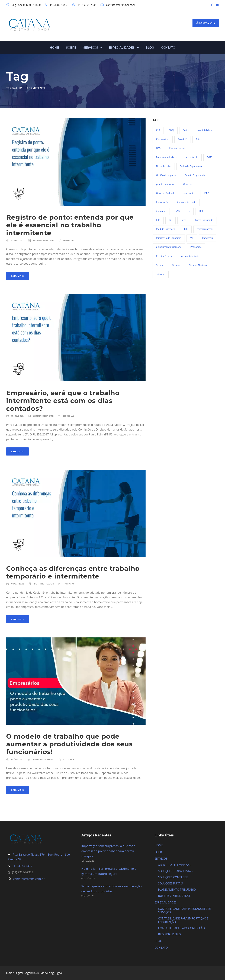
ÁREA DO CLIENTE (206, 22)
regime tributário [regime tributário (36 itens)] (190, 256)
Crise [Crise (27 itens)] (198, 139)
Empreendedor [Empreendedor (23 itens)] (177, 148)
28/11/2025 (88, 895)
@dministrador (43, 240)
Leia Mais (17, 275)
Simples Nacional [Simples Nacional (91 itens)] (198, 265)
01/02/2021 (17, 759)
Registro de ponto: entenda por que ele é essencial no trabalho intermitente (70, 225)
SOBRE (71, 47)
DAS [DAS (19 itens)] (158, 148)
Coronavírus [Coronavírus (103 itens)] (162, 139)
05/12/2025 (88, 878)
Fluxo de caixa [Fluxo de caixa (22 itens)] (163, 166)
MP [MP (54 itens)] (192, 237)
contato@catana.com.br (28, 879)
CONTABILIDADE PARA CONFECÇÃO (181, 928)
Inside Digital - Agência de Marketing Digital (34, 973)
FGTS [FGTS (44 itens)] (209, 157)
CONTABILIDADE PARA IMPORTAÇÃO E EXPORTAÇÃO (183, 920)
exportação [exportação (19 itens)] (192, 157)
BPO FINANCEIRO (169, 934)
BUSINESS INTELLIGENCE (174, 896)
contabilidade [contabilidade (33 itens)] (205, 130)
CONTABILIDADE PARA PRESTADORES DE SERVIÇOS (184, 910)
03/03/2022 (17, 584)
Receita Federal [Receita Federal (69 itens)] (164, 256)
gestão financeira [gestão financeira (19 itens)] (165, 184)
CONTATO (168, 47)
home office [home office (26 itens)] (189, 193)
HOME (54, 47)
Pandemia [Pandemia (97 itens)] (207, 237)
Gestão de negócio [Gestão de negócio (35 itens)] (166, 175)
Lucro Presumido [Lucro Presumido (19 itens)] (204, 220)
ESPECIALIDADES (121, 47)
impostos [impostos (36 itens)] (161, 211)
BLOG (150, 47)
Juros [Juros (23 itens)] (183, 220)
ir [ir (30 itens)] (189, 211)
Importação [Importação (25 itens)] (162, 202)
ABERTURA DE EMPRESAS (174, 865)
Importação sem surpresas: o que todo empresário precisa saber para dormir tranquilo (108, 851)
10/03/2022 (17, 416)
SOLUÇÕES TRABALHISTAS (175, 871)
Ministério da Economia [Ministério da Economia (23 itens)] (168, 237)
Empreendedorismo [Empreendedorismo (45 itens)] (166, 157)
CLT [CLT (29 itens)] (158, 130)
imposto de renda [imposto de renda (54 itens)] (186, 202)
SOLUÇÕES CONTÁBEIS (173, 877)
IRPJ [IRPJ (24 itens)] (158, 220)
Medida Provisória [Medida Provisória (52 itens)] (165, 228)
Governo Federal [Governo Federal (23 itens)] (165, 193)
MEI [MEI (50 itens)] (186, 228)
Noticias (68, 240)
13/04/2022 (17, 240)
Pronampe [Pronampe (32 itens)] (195, 246)
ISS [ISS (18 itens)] (170, 220)
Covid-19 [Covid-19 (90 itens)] (182, 139)
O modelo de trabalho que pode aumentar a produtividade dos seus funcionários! (69, 744)
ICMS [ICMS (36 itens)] (207, 193)
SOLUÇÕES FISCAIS (170, 883)
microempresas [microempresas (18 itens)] (205, 228)
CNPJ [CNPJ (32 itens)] (171, 130)
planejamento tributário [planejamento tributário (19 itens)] (169, 246)
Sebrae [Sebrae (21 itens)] (159, 265)
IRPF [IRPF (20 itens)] (201, 211)
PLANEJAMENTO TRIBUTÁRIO (177, 890)
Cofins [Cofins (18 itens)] (186, 130)
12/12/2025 (87, 860)
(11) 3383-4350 (22, 866)
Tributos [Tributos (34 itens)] (160, 274)
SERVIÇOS (90, 47)
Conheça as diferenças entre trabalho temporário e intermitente (73, 572)
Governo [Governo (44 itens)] (187, 184)
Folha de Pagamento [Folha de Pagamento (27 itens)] (191, 166)
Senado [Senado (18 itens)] (176, 265)
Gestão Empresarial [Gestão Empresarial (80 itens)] (195, 175)
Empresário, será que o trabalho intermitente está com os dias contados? (63, 400)
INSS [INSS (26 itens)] (177, 211)
